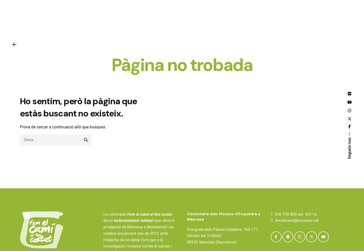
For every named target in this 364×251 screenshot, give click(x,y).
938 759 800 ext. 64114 (295, 214)
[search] (86, 140)
